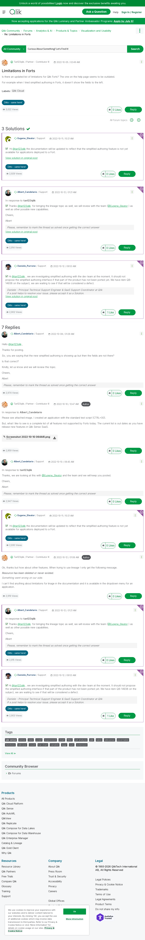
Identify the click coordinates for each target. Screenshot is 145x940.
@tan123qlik (19, 148)
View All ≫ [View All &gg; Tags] (10, 753)
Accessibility (55, 881)
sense (22, 740)
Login (59, 3)
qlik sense (11, 740)
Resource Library (11, 866)
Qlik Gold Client (10, 848)
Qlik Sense (7, 808)
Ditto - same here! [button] (13, 102)
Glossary (6, 886)
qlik (91, 740)
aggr (64, 745)
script (39, 740)
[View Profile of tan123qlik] (19, 62)
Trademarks (101, 889)
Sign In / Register (132, 12)
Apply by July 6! (124, 21)
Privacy (52, 886)
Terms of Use (103, 894)
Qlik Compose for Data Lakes (18, 828)
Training (6, 891)
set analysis (81, 740)
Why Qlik (6, 852)
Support (6, 896)
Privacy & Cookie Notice (109, 884)
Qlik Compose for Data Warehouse (21, 833)
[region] (47, 920)
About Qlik (54, 866)
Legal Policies (103, 879)
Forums (27, 30)
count (32, 745)
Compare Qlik (9, 881)
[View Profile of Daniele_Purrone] (26, 266)
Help (115, 12)
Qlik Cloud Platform (12, 803)
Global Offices (56, 900)
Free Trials (7, 876)
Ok (74, 911)
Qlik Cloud (18, 91)
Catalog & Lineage (12, 843)
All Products (8, 798)
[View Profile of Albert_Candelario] (27, 192)
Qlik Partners (9, 871)
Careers (52, 891)
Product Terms (103, 904)
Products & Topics (66, 30)
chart (61, 740)
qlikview (22, 745)
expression (50, 740)
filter (69, 740)
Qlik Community (11, 30)
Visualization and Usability (96, 30)
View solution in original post (21, 157)
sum (72, 745)
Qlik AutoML (8, 813)
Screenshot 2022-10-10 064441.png (28, 436)
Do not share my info (107, 909)
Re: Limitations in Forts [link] (17, 34)
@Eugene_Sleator (118, 205)
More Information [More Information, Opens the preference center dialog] (74, 919)
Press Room (55, 871)
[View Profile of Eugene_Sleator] (26, 138)
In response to (20, 200)
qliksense (109, 740)
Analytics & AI (44, 30)
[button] (141, 62)
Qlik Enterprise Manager (15, 838)
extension (82, 745)
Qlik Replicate (9, 823)
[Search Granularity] (15, 49)
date (30, 740)
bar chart (42, 745)
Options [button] (139, 31)
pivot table (123, 740)
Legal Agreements (105, 899)
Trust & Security (57, 876)
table (99, 740)
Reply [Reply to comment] (127, 173)
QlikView (6, 818)
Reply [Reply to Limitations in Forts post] (133, 109)
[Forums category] (6, 773)
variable (54, 745)
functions (10, 745)
